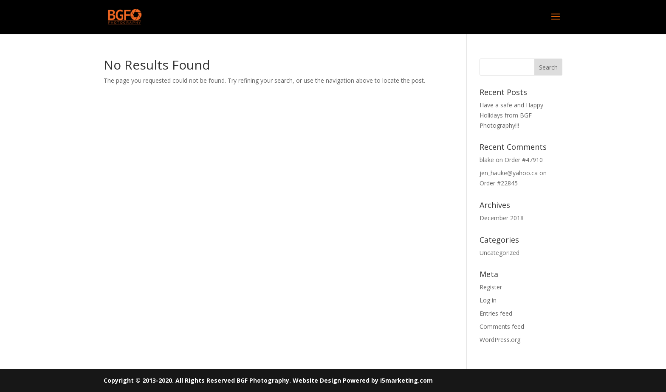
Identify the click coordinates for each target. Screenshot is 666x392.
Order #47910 (524, 160)
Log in (488, 300)
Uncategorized (499, 253)
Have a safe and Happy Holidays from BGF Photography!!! (511, 115)
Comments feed (502, 326)
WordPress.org (500, 340)
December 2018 (502, 218)
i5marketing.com (406, 380)
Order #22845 (499, 183)
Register (491, 287)
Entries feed (496, 313)
